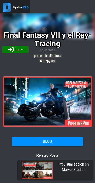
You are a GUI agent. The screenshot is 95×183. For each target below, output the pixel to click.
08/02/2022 (47, 50)
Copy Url (47, 61)
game (38, 56)
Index (44, 28)
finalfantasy (53, 56)
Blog (47, 141)
